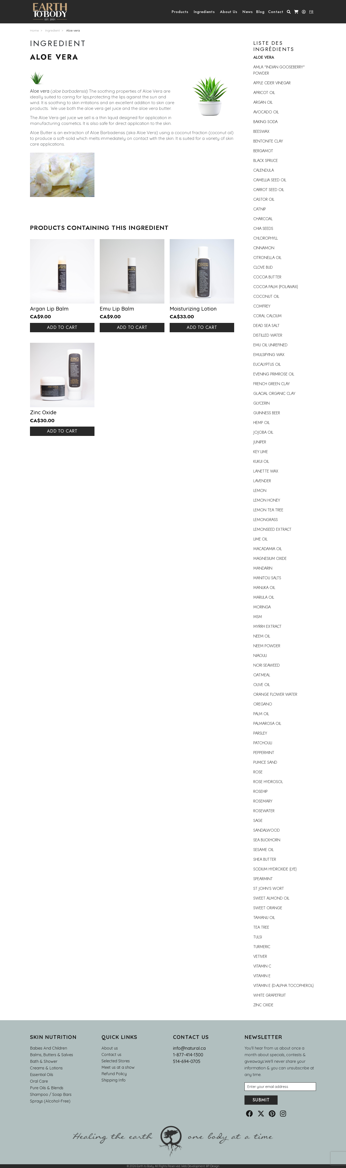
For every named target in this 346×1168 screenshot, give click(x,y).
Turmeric (261, 947)
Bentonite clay (268, 141)
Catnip (259, 209)
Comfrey (261, 306)
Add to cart (62, 327)
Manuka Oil (264, 588)
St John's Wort (268, 888)
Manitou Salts (267, 578)
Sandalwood (266, 830)
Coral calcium (267, 316)
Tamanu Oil (264, 918)
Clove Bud (263, 267)
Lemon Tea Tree (268, 510)
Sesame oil (263, 850)
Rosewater (264, 811)
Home (34, 30)
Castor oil (263, 199)
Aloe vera (73, 30)
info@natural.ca (189, 1048)
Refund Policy (114, 1074)
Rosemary (262, 801)
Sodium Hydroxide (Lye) (275, 869)
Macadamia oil (267, 549)
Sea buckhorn (266, 840)
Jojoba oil (263, 432)
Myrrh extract (267, 626)
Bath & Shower (43, 1061)
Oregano (262, 704)
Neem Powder (266, 646)
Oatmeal (261, 675)
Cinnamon (263, 248)
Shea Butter (264, 859)
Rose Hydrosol (268, 782)
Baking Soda (265, 122)
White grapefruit (269, 995)
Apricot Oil (264, 93)
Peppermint (263, 753)
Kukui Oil (261, 461)
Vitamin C (262, 966)
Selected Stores (116, 1061)
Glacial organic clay (274, 393)
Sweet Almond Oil (271, 898)
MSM (257, 617)
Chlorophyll (265, 238)
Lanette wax (265, 471)
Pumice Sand (265, 762)
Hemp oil (261, 423)
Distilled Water (267, 335)
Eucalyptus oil (267, 364)
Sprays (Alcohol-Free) (50, 1101)
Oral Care (39, 1081)
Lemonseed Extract (272, 529)
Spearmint (263, 879)
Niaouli (260, 655)
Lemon (259, 490)
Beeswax (261, 131)
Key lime (260, 452)
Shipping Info (114, 1080)
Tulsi (257, 937)
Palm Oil (261, 714)
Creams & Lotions (46, 1068)
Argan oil (263, 102)
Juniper (259, 442)
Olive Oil (261, 685)
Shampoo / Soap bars (50, 1094)
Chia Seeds (263, 228)
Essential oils (41, 1074)
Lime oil (260, 539)
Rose (258, 772)
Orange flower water (275, 694)
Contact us (111, 1055)
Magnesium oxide (270, 558)
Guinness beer (266, 413)
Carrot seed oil (268, 190)
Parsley (260, 733)
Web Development (193, 1166)
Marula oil (263, 597)
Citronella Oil (267, 258)
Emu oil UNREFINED (270, 345)
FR (311, 11)
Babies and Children (48, 1048)
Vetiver (260, 956)
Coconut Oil (266, 296)
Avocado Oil (266, 112)
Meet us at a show (118, 1067)
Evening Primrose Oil (273, 374)
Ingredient (52, 30)
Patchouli (262, 743)
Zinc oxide (263, 1005)
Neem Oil (261, 636)
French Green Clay (271, 384)
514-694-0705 (186, 1061)
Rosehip (260, 791)
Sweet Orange (267, 908)
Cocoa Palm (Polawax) (275, 287)
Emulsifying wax (268, 355)
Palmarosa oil (267, 723)
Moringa (262, 607)
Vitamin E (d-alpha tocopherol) (283, 985)
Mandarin (262, 568)
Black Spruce (265, 160)
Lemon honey (266, 500)
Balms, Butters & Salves (51, 1054)
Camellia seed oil (269, 180)
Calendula (263, 170)
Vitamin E (262, 976)
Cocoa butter (267, 277)
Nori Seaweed (266, 665)
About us (110, 1048)
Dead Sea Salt (266, 325)
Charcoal (263, 219)
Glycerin (261, 403)
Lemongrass (265, 520)
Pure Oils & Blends (46, 1087)
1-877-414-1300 (188, 1054)
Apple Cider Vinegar (272, 83)
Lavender (262, 481)
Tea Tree (261, 927)
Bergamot (263, 151)
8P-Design (212, 1166)
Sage (258, 820)
